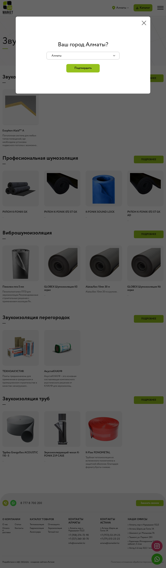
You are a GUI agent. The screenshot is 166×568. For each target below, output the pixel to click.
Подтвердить (83, 68)
